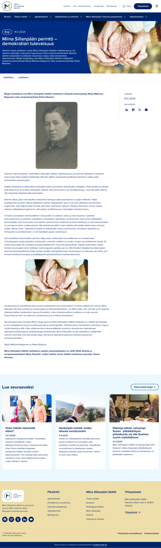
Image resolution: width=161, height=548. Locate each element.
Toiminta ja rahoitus (95, 519)
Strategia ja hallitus (95, 507)
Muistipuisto (53, 515)
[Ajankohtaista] (29, 16)
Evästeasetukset (152, 533)
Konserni (90, 503)
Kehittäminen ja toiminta (58, 503)
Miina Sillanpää (93, 511)
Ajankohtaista (53, 499)
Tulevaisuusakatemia (57, 507)
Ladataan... (9, 77)
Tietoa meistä (92, 499)
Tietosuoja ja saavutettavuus (130, 533)
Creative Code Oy (100, 545)
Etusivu (7, 16)
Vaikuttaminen (54, 511)
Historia (89, 515)
